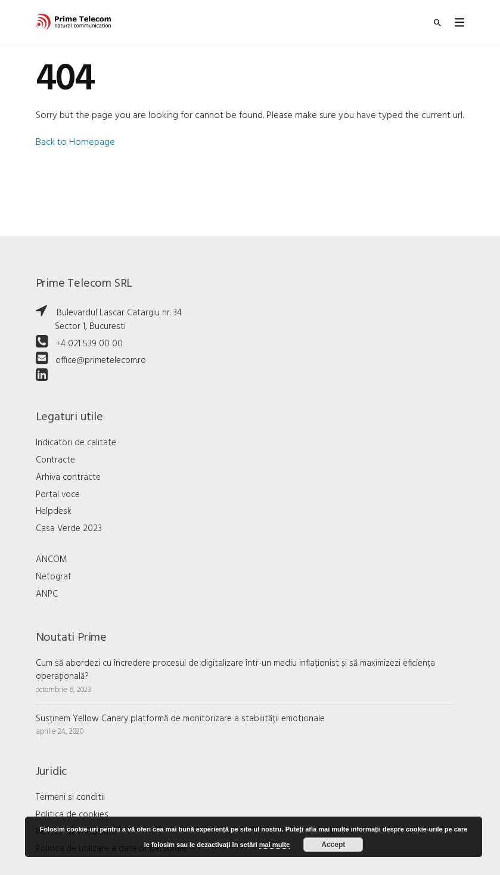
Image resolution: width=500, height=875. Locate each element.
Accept (333, 844)
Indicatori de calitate (76, 443)
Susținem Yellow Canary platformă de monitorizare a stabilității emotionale (180, 719)
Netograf (53, 577)
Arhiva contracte (68, 477)
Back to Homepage (75, 142)
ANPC (47, 594)
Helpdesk (54, 511)
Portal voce (58, 495)
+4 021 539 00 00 (89, 344)
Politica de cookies (72, 815)
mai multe (274, 844)
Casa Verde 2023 (69, 529)
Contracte (55, 460)
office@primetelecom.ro (100, 360)
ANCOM (51, 560)
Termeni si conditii (70, 797)
